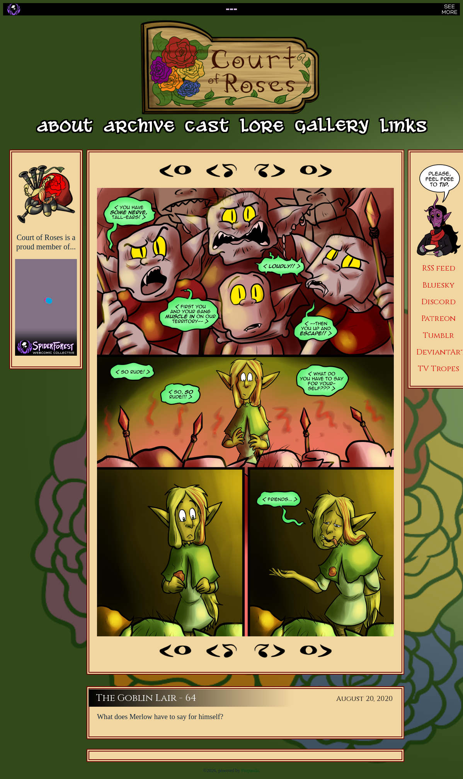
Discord (438, 302)
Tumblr (438, 335)
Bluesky (438, 285)
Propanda (250, 770)
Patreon (438, 318)
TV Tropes (438, 368)
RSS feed (438, 268)
